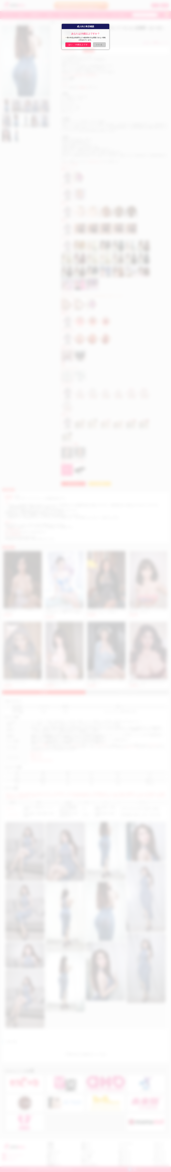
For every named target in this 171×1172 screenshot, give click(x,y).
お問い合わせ (73, 484)
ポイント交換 (86, 1156)
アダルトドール (131, 747)
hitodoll (39, 508)
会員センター (86, 1160)
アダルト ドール (159, 1156)
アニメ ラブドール (125, 1144)
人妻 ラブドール (125, 1156)
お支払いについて (53, 1152)
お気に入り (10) (161, 43)
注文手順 (50, 1148)
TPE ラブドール (159, 1160)
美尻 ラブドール (125, 1160)
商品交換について (53, 1164)
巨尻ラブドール (36, 757)
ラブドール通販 (41, 745)
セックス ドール (159, 1152)
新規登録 (164, 5)
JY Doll (64, 84)
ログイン (155, 5)
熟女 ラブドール (37, 753)
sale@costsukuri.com (93, 161)
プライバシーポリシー (89, 1164)
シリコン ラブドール (161, 1164)
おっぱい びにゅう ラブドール (42, 760)
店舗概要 (50, 1144)
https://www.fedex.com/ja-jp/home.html (20, 537)
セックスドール (101, 745)
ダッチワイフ (154, 745)
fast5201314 (11, 1159)
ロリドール (123, 1148)
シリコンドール (12, 815)
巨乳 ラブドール (125, 1164)
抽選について (86, 1148)
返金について (52, 1160)
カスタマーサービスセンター (43, 518)
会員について (86, 1144)
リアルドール (76, 745)
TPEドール (11, 808)
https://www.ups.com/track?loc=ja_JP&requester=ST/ (25, 532)
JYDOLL (11, 22)
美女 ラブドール (125, 1152)
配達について (52, 1156)
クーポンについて (88, 1152)
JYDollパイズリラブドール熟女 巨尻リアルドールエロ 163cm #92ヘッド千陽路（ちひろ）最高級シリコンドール (64, 612)
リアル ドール (158, 1144)
